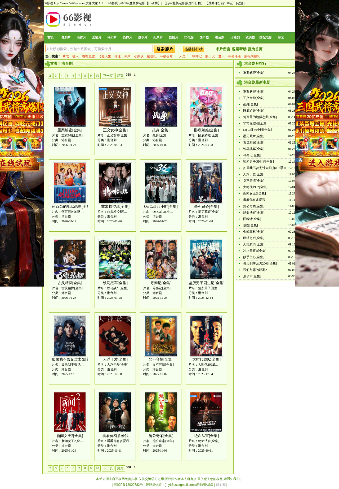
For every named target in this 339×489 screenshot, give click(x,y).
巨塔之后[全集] (253, 238)
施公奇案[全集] (161, 436)
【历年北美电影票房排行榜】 (183, 3)
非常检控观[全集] (115, 207)
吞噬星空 (88, 56)
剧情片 (173, 37)
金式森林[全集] (253, 231)
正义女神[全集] (115, 130)
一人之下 (182, 56)
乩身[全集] (161, 130)
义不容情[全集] (161, 359)
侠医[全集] (250, 225)
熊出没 (210, 56)
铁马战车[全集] (115, 283)
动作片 (81, 37)
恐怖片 (127, 37)
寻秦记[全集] (160, 283)
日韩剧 (235, 37)
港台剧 (219, 37)
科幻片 (112, 37)
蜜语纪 (152, 56)
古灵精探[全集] (69, 283)
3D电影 (189, 37)
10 (97, 75)
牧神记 (197, 56)
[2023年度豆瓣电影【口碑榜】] (140, 3)
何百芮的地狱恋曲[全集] (71, 207)
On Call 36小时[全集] (161, 207)
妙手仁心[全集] (253, 257)
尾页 (120, 75)
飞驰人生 (104, 56)
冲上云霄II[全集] (254, 251)
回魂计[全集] (252, 219)
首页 (50, 37)
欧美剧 (250, 37)
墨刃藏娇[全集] (206, 207)
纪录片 (158, 37)
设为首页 (255, 49)
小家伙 (139, 56)
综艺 (281, 37)
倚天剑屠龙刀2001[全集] (260, 263)
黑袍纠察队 (252, 56)
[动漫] (240, 3)
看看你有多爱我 (115, 436)
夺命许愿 (234, 56)
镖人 (75, 56)
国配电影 (265, 37)
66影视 (113, 3)
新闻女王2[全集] (69, 436)
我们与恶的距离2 (255, 270)
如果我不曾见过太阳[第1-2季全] (78, 359)
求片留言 (223, 49)
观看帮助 (239, 49)
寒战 (66, 56)
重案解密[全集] (69, 130)
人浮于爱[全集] (115, 359)
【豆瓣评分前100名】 (220, 3)
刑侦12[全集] (252, 276)
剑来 (127, 56)
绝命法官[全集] (206, 436)
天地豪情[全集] (253, 244)
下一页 (108, 75)
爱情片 (96, 37)
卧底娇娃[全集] (206, 130)
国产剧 (204, 37)
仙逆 (117, 56)
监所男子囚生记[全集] (206, 283)
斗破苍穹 (166, 56)
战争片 (143, 37)
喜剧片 (66, 37)
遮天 (221, 56)
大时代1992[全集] (206, 359)
